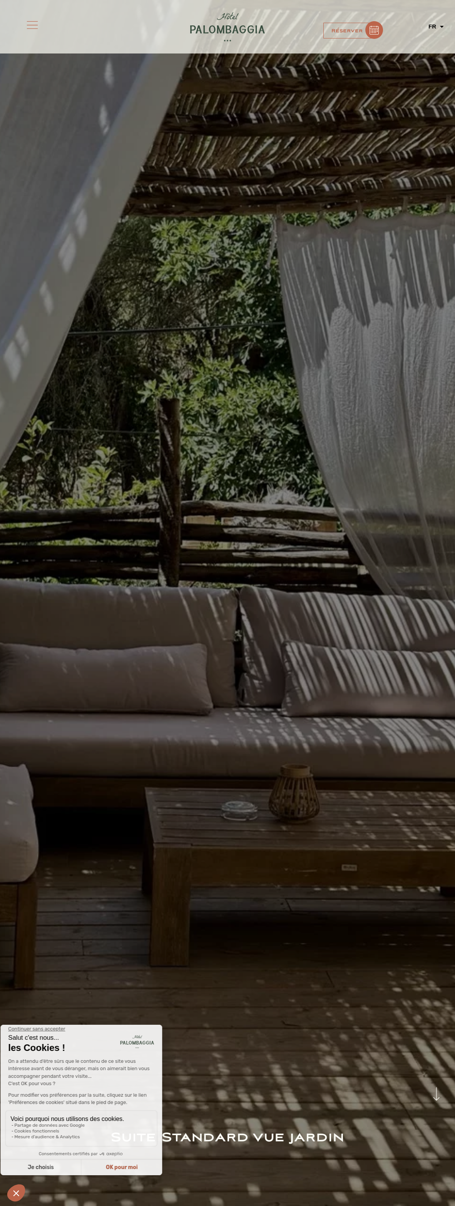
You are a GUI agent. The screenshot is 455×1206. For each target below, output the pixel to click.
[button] (350, 30)
